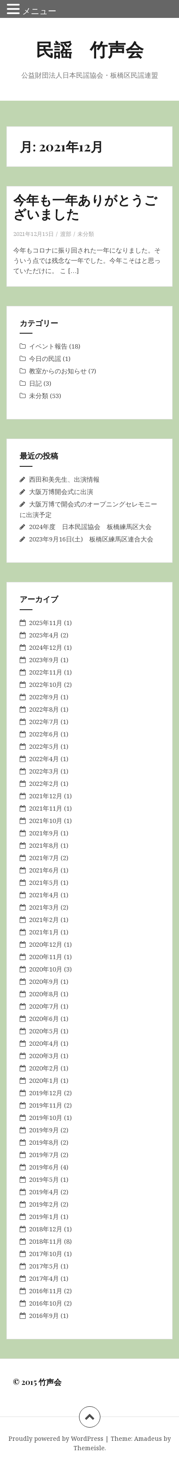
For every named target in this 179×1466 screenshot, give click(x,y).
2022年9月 (44, 696)
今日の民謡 (45, 358)
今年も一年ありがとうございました (85, 206)
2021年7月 (44, 857)
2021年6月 (44, 870)
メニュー (39, 11)
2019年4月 (44, 1191)
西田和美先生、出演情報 (64, 479)
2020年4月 (44, 1043)
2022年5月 (44, 746)
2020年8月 (44, 993)
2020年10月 (45, 969)
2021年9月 (44, 833)
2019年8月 (44, 1142)
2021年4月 (44, 894)
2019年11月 (45, 1105)
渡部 (65, 234)
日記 (35, 383)
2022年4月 (44, 758)
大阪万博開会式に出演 (61, 491)
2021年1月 (44, 932)
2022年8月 (44, 709)
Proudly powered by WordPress (56, 1438)
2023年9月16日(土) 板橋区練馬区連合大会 (91, 539)
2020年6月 (44, 1018)
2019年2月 (44, 1204)
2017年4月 (44, 1278)
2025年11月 (45, 622)
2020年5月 (44, 1031)
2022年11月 (45, 672)
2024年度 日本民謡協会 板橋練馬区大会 (90, 526)
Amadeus (148, 1438)
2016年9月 (44, 1315)
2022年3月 (44, 771)
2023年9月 (44, 659)
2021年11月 (45, 808)
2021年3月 (44, 907)
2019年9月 (44, 1130)
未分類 (85, 234)
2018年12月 (45, 1229)
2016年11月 (45, 1290)
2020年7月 (44, 1006)
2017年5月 (44, 1266)
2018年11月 (45, 1241)
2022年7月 (44, 721)
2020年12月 (45, 944)
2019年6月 (44, 1167)
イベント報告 (48, 346)
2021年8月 (44, 845)
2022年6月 (44, 734)
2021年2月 (44, 919)
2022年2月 (44, 783)
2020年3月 (44, 1055)
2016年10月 (45, 1303)
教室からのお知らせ (58, 370)
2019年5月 (44, 1179)
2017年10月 (45, 1253)
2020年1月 (44, 1080)
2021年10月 (45, 820)
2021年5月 (44, 882)
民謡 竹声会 (90, 49)
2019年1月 (44, 1216)
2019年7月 (44, 1154)
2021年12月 (45, 795)
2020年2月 (44, 1068)
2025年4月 (44, 635)
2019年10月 (45, 1117)
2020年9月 (44, 981)
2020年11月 (45, 956)
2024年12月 (45, 647)
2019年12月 (45, 1092)
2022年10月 (45, 684)
